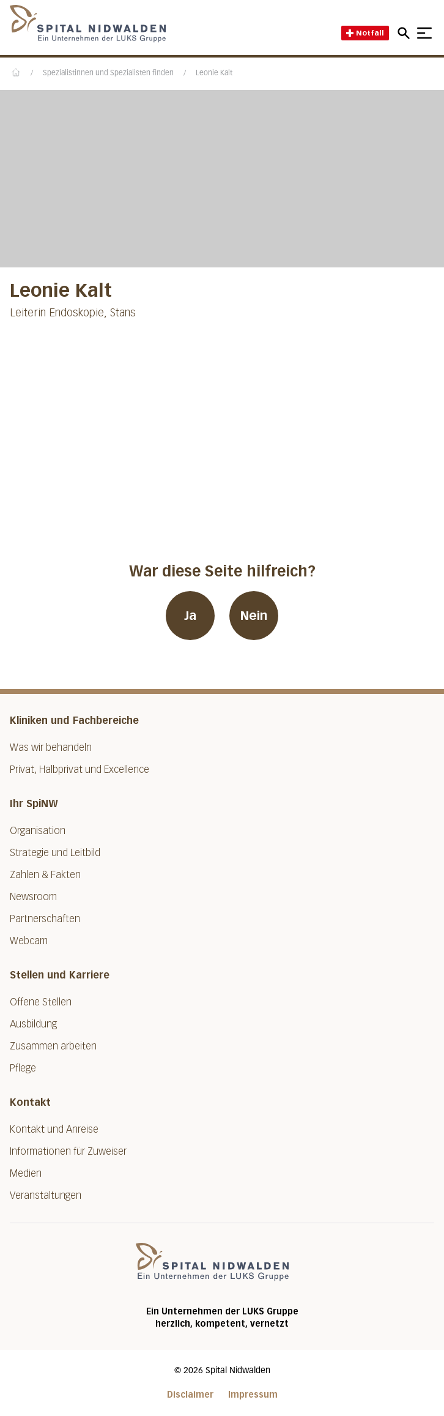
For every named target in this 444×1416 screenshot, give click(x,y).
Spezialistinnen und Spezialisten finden (108, 73)
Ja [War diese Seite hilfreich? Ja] (190, 615)
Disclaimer (190, 1395)
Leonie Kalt (214, 73)
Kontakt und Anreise (54, 1129)
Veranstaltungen (45, 1195)
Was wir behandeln (51, 747)
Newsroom (33, 897)
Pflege (23, 1068)
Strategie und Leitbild (55, 853)
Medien (26, 1173)
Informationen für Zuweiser (68, 1151)
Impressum (253, 1395)
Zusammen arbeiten (53, 1046)
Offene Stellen (41, 1002)
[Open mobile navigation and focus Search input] (405, 33)
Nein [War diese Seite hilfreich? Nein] (253, 615)
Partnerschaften (45, 919)
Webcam (29, 941)
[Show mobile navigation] (424, 33)
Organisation (37, 831)
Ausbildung (33, 1024)
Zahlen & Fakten (45, 875)
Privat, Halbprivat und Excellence (79, 769)
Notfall (365, 32)
